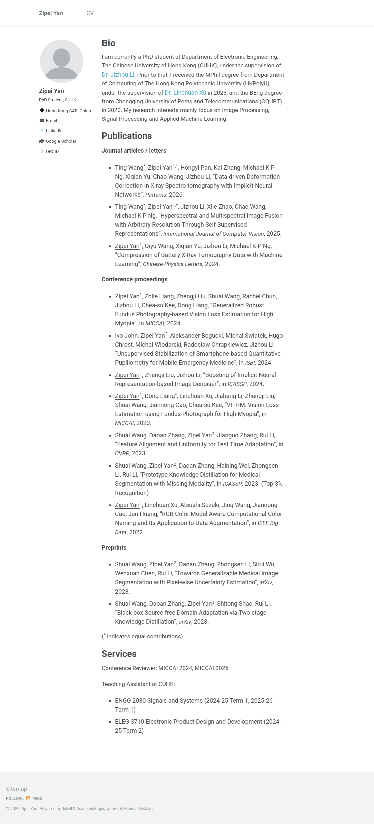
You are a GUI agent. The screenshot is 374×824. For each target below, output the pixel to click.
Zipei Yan (51, 13)
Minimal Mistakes (141, 808)
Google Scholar (57, 145)
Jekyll (67, 808)
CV (92, 13)
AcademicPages (92, 808)
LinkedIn (51, 135)
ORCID (49, 155)
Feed (35, 798)
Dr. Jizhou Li (157, 75)
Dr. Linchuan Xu (246, 93)
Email (48, 124)
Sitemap (17, 788)
